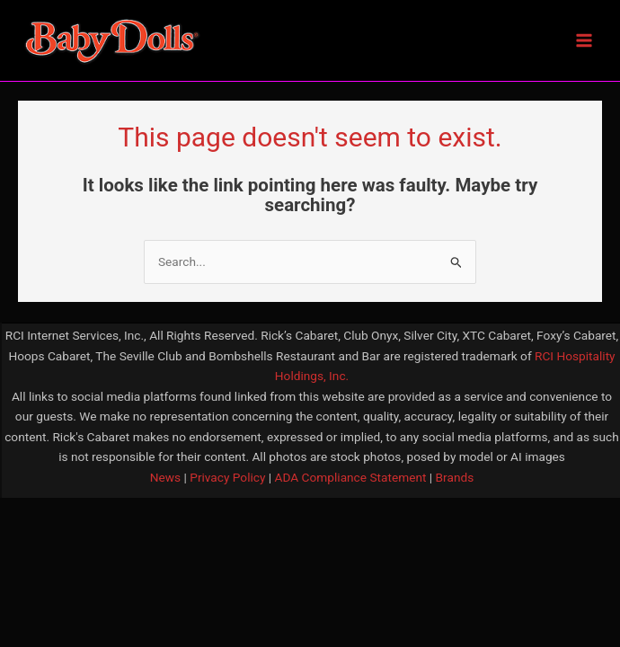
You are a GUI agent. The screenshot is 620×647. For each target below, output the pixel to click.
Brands (455, 477)
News (165, 477)
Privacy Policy (226, 477)
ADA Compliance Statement (351, 477)
